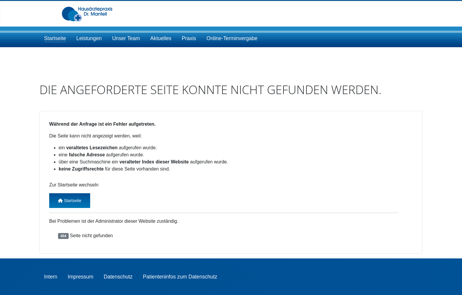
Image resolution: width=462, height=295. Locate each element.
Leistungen (89, 38)
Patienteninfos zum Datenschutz (180, 277)
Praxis (189, 38)
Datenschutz (118, 277)
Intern (50, 277)
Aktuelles (160, 38)
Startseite (55, 38)
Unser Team (126, 38)
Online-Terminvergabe (232, 38)
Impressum (80, 277)
